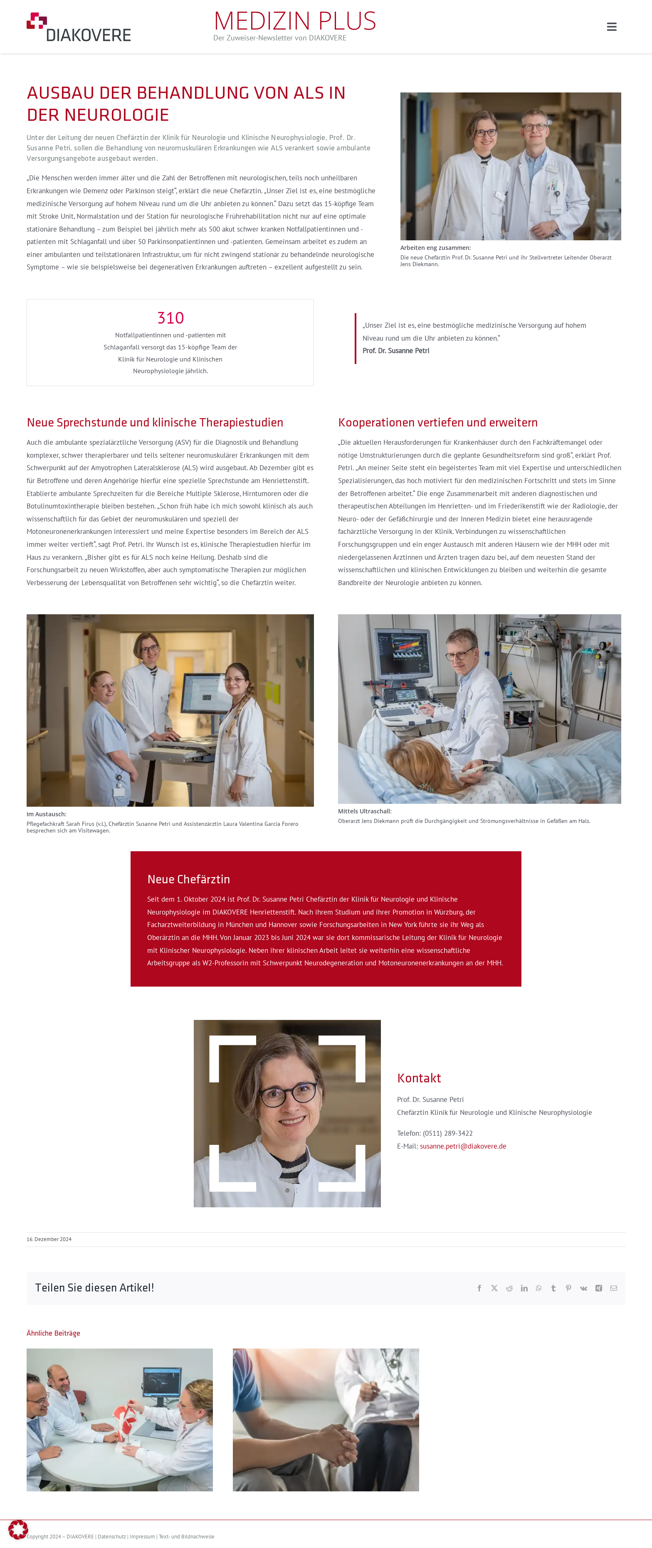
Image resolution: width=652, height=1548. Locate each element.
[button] (18, 1529)
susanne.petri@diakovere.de (463, 1146)
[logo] (79, 16)
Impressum (142, 1536)
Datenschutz (112, 1536)
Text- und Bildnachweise (187, 1536)
